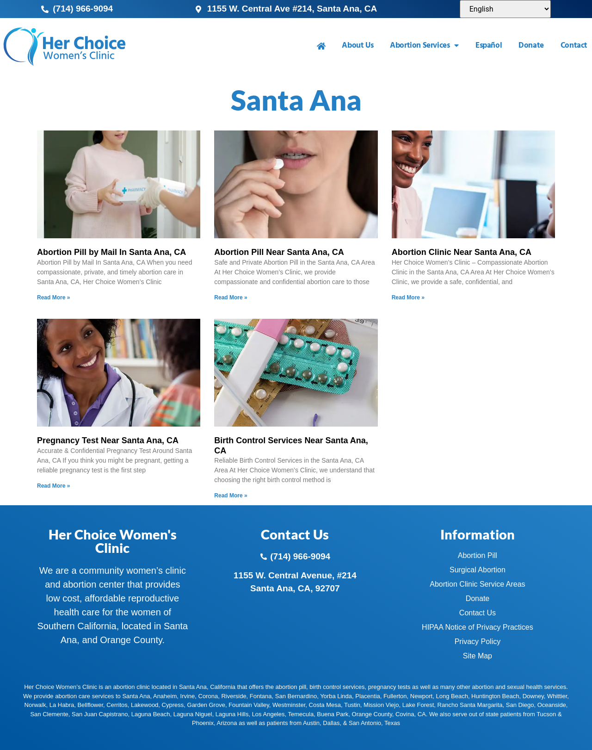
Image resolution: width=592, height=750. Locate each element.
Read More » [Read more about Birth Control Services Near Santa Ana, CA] (230, 495)
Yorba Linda (336, 696)
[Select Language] (505, 9)
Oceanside (551, 704)
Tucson (546, 714)
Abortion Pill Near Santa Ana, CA (279, 252)
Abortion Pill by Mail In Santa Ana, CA (111, 252)
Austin (311, 722)
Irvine (187, 696)
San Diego (520, 704)
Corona (208, 696)
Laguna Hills (232, 714)
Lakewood (144, 704)
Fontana (261, 696)
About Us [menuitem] (357, 45)
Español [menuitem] (488, 45)
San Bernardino (296, 696)
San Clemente (49, 714)
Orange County (372, 714)
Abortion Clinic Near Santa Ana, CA (461, 252)
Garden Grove (206, 704)
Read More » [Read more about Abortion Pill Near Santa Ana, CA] (230, 297)
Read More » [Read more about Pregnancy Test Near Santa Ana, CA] (53, 486)
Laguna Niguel (192, 714)
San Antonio (365, 722)
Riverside (233, 696)
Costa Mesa (325, 704)
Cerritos (117, 704)
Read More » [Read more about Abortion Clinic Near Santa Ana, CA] (408, 297)
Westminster (288, 704)
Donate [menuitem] (531, 45)
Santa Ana (136, 696)
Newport (421, 696)
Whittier (557, 696)
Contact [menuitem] (574, 45)
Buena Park (332, 714)
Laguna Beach (150, 714)
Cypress (173, 704)
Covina (404, 714)
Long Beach (452, 696)
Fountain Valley (248, 704)
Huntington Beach (495, 696)
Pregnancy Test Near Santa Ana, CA (108, 440)
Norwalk (35, 704)
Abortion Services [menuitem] (424, 45)
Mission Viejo (381, 704)
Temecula (301, 714)
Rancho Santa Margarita (470, 704)
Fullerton (395, 696)
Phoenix (203, 722)
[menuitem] (321, 46)
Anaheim (165, 696)
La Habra (61, 704)
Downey (533, 696)
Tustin (352, 704)
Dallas (331, 722)
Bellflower (90, 704)
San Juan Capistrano (100, 714)
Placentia (367, 696)
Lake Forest (418, 704)
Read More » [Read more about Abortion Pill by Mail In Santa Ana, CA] (53, 297)
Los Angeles (268, 714)
